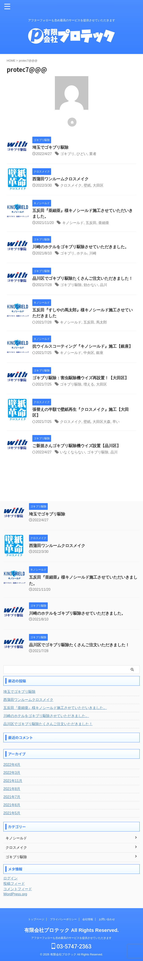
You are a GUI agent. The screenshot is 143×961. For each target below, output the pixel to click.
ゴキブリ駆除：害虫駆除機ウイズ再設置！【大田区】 (80, 378)
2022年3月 (12, 773)
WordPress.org (15, 894)
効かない (91, 285)
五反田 (91, 223)
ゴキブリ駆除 (71, 285)
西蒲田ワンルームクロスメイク (60, 179)
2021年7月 (12, 797)
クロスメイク (71, 185)
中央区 (88, 353)
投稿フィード (14, 884)
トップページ (36, 919)
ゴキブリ (67, 154)
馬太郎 (101, 322)
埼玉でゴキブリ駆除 (50, 147)
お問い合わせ (107, 919)
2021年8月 (12, 789)
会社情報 (87, 919)
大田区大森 (101, 422)
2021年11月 (12, 781)
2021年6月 (12, 805)
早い (116, 422)
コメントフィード (17, 889)
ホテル (82, 253)
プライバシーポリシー (63, 919)
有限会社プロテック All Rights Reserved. (71, 930)
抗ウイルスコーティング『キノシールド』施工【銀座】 (82, 346)
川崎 (92, 253)
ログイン (10, 878)
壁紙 (87, 185)
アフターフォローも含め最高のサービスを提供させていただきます (71, 937)
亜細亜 (103, 223)
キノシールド (73, 223)
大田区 (98, 185)
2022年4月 (12, 765)
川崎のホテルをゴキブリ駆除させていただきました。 (80, 247)
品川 (103, 285)
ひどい (82, 154)
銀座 (99, 353)
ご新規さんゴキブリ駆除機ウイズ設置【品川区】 (76, 446)
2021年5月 (12, 813)
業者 (92, 154)
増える (88, 384)
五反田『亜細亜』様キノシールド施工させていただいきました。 (55, 708)
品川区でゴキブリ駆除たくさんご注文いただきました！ (82, 278)
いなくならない (72, 452)
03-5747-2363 (71, 946)
